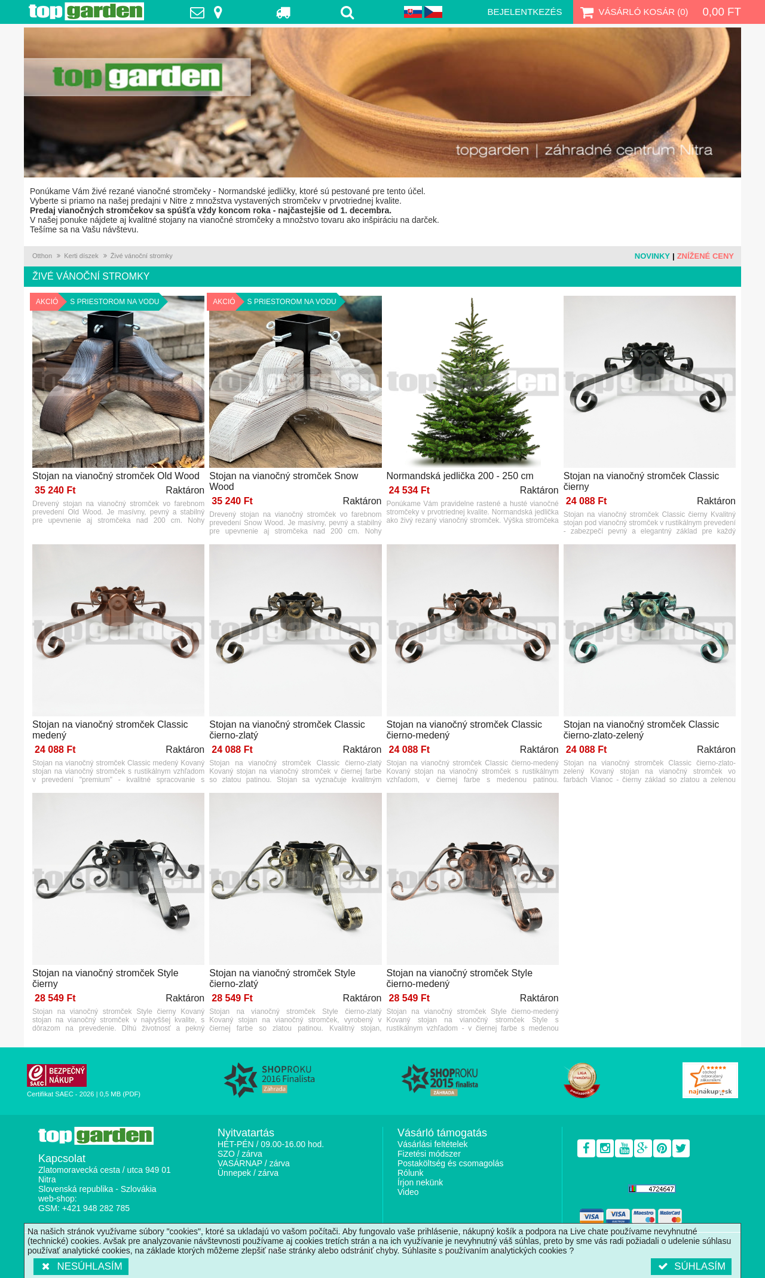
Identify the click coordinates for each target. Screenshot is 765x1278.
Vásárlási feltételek (432, 1144)
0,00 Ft (721, 11)
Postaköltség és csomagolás (450, 1163)
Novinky (652, 256)
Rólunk (410, 1173)
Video (408, 1192)
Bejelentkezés (524, 12)
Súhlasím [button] (691, 1266)
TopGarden (86, 11)
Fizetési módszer (429, 1154)
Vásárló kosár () (633, 12)
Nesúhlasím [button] (81, 1266)
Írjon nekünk (420, 1182)
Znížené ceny (705, 256)
